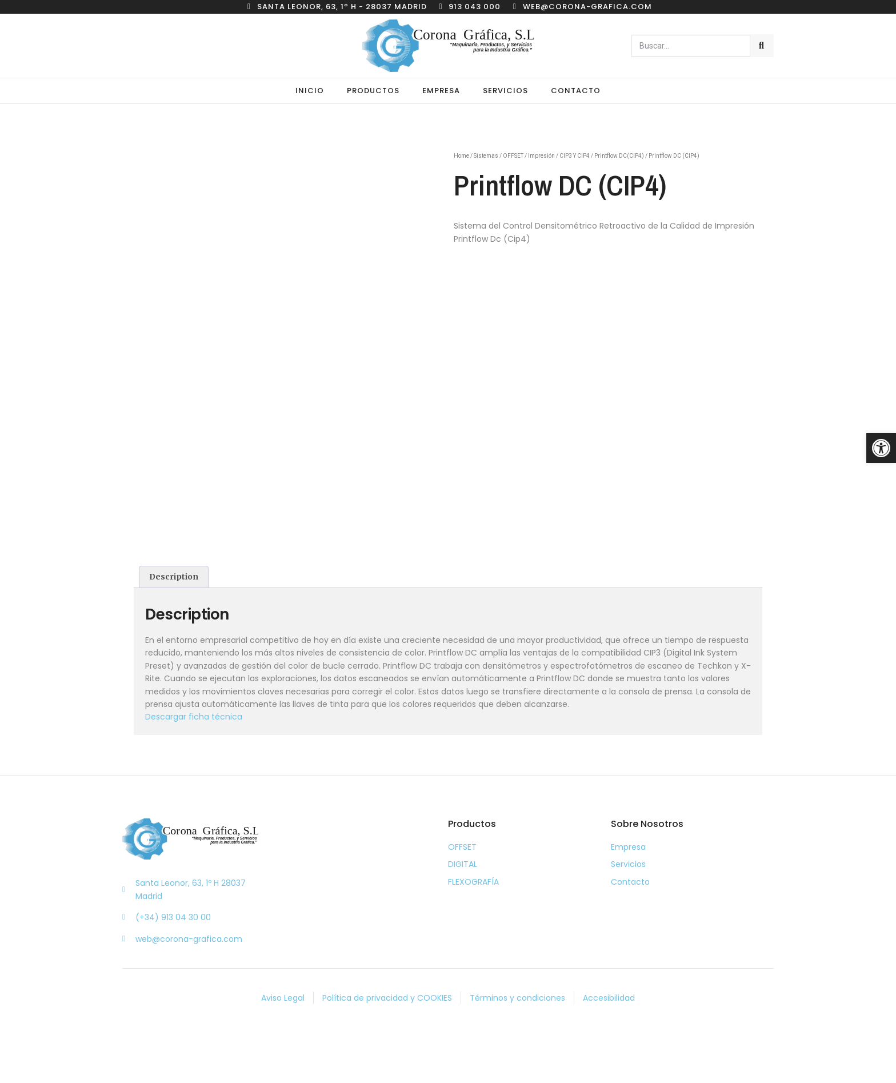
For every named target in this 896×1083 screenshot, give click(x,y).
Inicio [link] (309, 90)
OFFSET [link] (513, 156)
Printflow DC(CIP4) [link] (619, 156)
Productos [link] (373, 90)
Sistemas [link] (486, 156)
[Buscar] (761, 46)
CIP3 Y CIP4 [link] (574, 156)
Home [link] (461, 156)
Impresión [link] (541, 156)
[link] (881, 448)
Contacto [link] (576, 90)
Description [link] (173, 577)
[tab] (174, 577)
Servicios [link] (505, 90)
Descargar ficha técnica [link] (193, 716)
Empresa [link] (441, 90)
